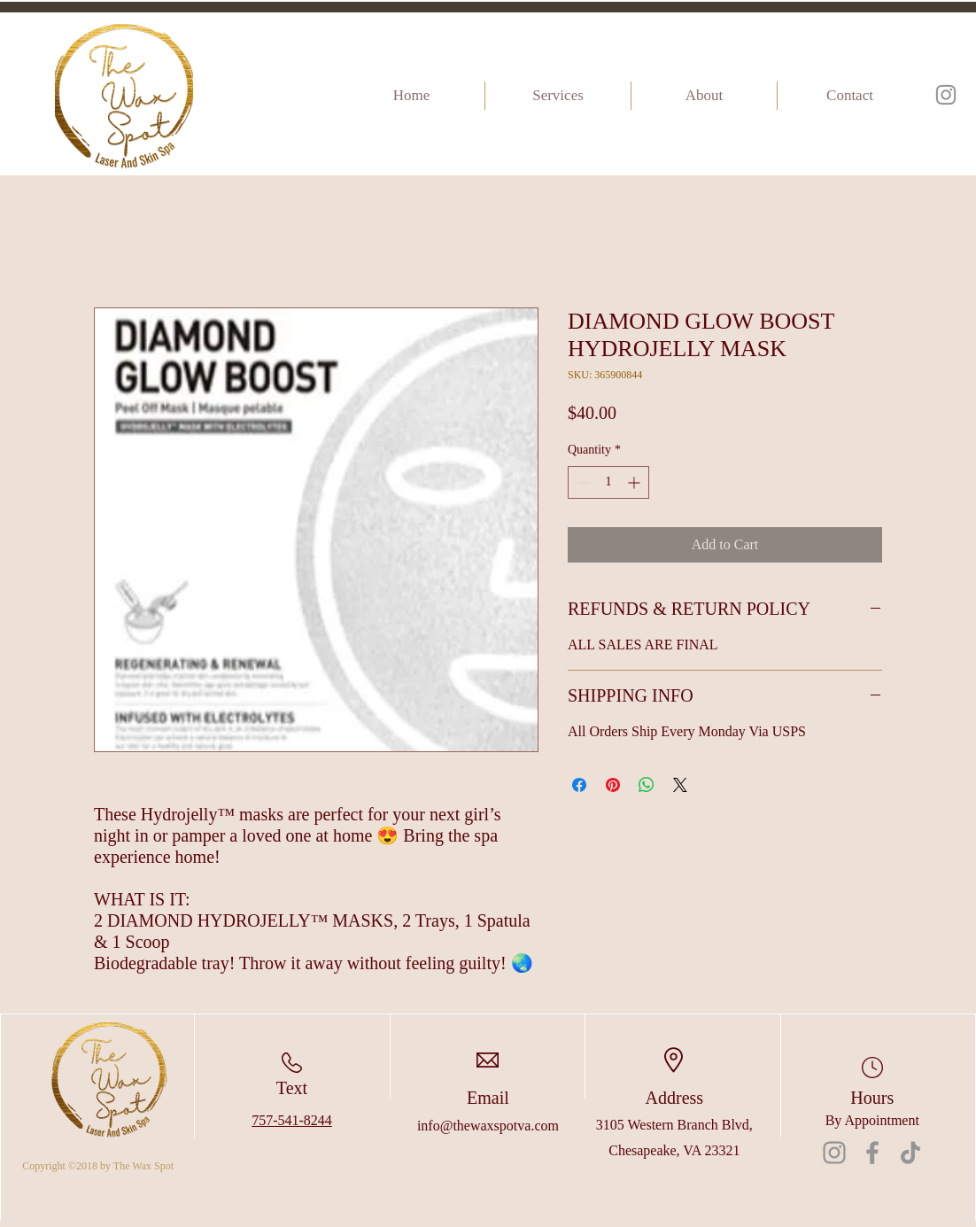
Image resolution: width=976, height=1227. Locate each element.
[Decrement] (581, 482)
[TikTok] (910, 1153)
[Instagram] (946, 95)
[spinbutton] (608, 482)
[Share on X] (680, 785)
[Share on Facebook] (579, 785)
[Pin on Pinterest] (613, 785)
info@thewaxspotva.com (488, 1125)
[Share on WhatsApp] (646, 785)
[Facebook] (872, 1153)
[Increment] (635, 482)
